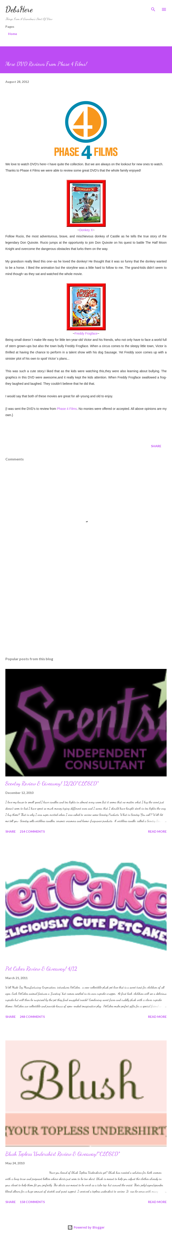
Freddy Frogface (86, 333)
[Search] (153, 8)
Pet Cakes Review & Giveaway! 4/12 (41, 968)
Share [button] (156, 446)
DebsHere (19, 9)
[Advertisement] (86, 611)
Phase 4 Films (67, 408)
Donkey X (86, 230)
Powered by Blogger (86, 1227)
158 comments (32, 1202)
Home (12, 34)
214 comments (32, 831)
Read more (157, 831)
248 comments (32, 1017)
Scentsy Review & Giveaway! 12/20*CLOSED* (52, 783)
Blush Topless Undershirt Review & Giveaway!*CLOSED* (62, 1154)
